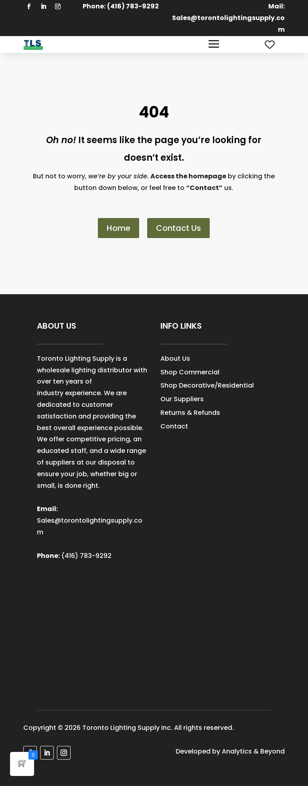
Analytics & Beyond (253, 751)
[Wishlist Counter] (270, 45)
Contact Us (178, 228)
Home (118, 228)
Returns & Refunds (190, 412)
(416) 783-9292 (86, 555)
